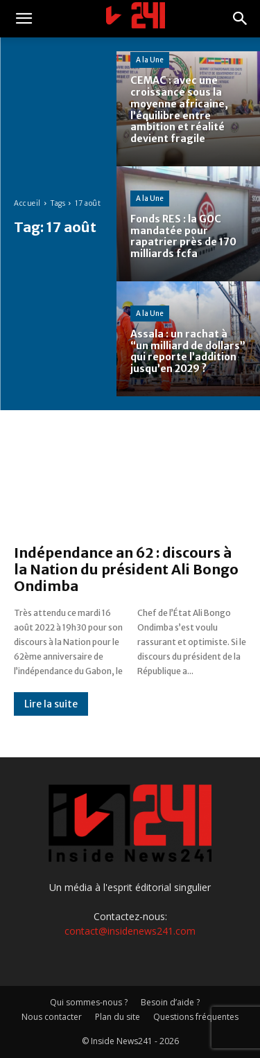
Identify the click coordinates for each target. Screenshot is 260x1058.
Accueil (27, 203)
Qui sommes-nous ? (89, 1002)
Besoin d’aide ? (170, 1002)
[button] (23, 18)
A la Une (150, 59)
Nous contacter (51, 1017)
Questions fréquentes (196, 1017)
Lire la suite (51, 704)
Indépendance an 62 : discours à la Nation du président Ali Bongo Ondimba (126, 569)
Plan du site (117, 1017)
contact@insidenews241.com (130, 930)
